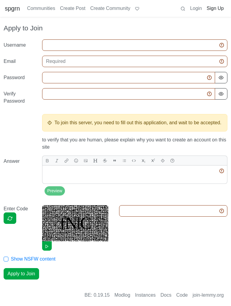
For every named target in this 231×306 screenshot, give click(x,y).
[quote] (114, 160)
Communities (41, 8)
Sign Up (215, 8)
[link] (66, 160)
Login (196, 8)
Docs (166, 295)
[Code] (134, 160)
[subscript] (143, 160)
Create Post (72, 8)
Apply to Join (21, 273)
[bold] (47, 160)
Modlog (122, 295)
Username (15, 45)
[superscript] (153, 160)
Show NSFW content (33, 258)
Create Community (110, 8)
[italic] (57, 160)
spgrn (12, 8)
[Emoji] (76, 160)
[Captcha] (10, 218)
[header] (95, 160)
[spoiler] (163, 160)
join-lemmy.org (208, 295)
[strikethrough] (105, 160)
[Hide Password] (221, 77)
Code (182, 295)
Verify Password (14, 97)
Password (14, 77)
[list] (124, 160)
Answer (12, 161)
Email (10, 61)
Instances (145, 295)
